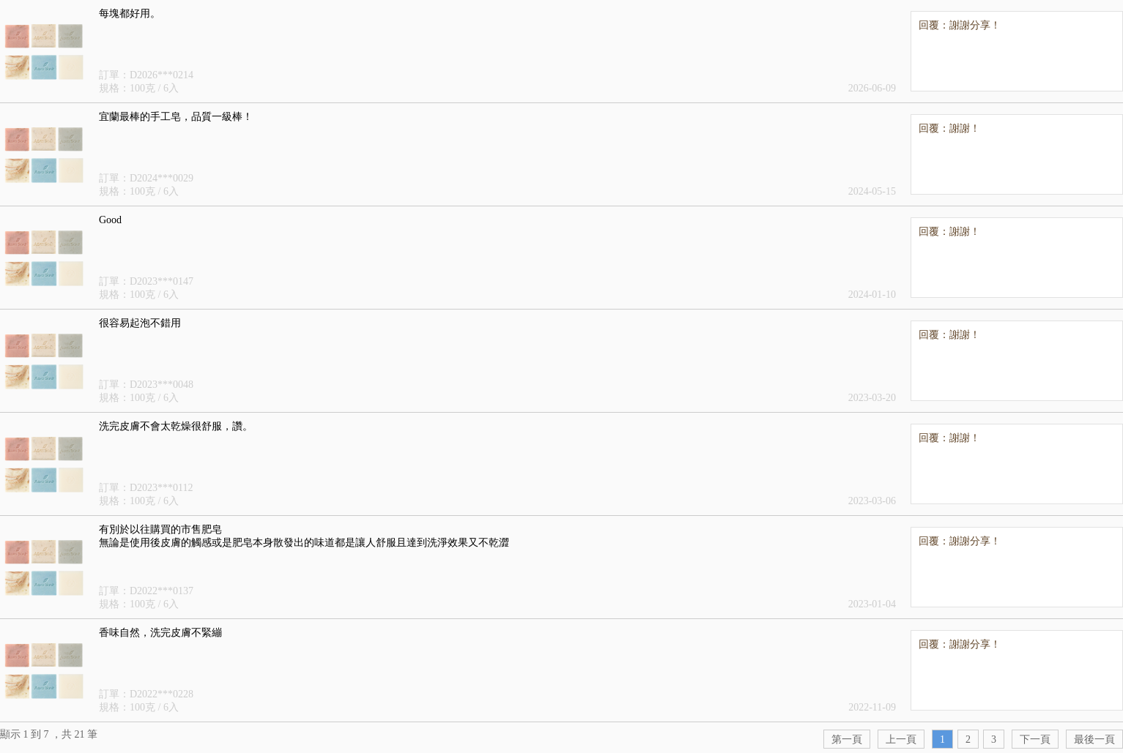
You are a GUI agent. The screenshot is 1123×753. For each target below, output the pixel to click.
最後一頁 (1094, 739)
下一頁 (1035, 739)
